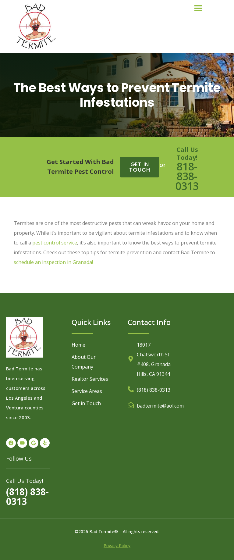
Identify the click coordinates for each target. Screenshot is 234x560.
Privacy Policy (117, 545)
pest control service (54, 242)
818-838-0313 (187, 176)
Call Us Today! (187, 153)
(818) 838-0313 (27, 496)
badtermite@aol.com (160, 405)
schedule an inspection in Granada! (53, 262)
